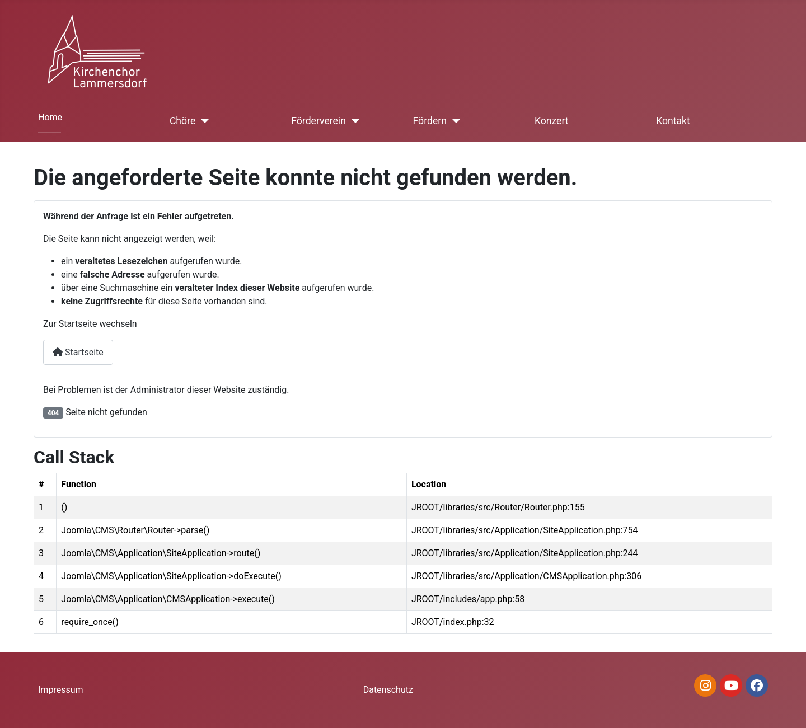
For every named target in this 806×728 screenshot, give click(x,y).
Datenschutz (388, 689)
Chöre (182, 120)
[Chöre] (202, 121)
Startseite (78, 352)
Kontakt (673, 120)
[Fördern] (454, 121)
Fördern (430, 120)
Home (50, 117)
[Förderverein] (353, 121)
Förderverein (318, 120)
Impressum (60, 689)
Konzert (552, 120)
